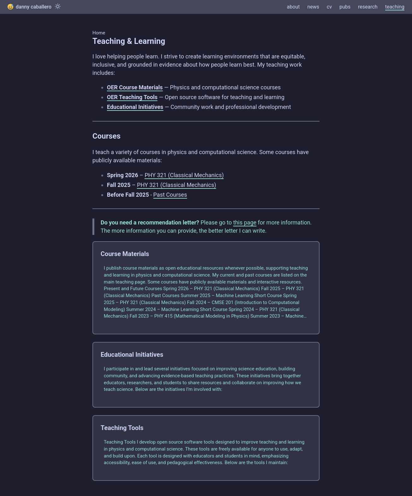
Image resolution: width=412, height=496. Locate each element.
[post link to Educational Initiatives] (206, 375)
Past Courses (170, 194)
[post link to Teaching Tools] (206, 448)
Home (98, 33)
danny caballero (29, 7)
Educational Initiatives (135, 107)
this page (244, 222)
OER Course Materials (135, 87)
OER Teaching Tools (132, 97)
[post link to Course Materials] (206, 288)
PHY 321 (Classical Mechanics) (184, 175)
